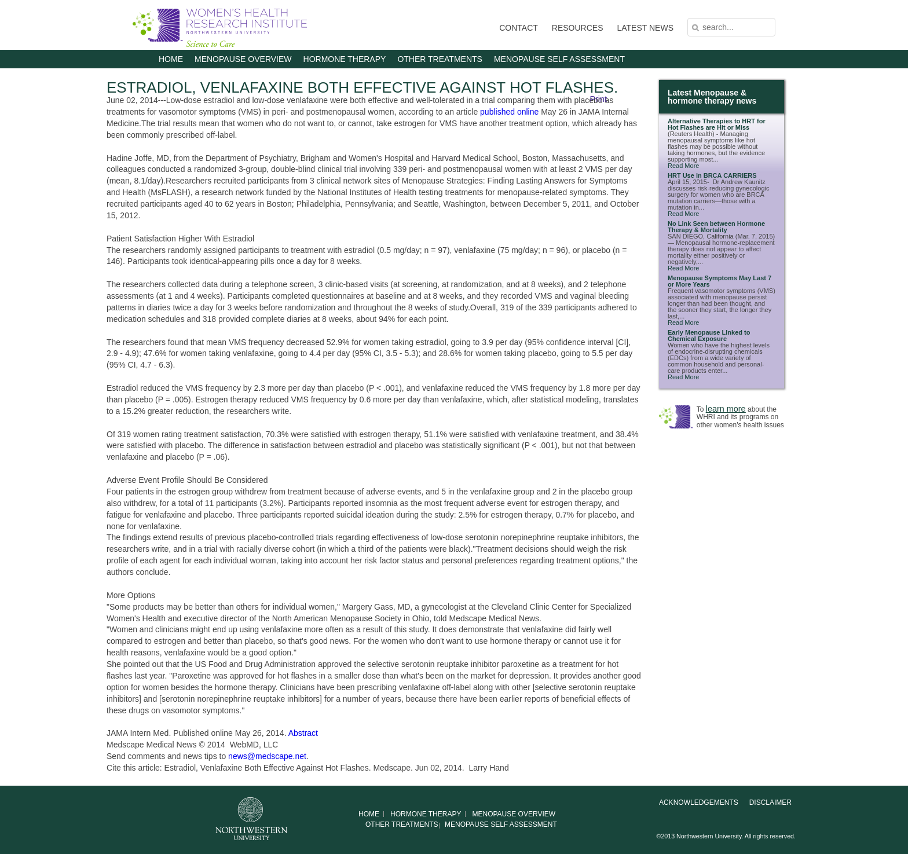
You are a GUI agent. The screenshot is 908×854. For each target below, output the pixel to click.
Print (598, 99)
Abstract (303, 733)
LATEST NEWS (645, 28)
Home (171, 59)
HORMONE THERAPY (344, 59)
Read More (683, 166)
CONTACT (518, 28)
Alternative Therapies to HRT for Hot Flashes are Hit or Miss (717, 124)
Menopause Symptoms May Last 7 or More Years (719, 281)
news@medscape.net (267, 756)
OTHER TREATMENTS (439, 59)
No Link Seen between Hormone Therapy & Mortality (716, 226)
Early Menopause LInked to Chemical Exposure (709, 335)
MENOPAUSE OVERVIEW (243, 59)
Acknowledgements (698, 802)
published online (509, 111)
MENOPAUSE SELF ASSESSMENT (559, 59)
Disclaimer (770, 802)
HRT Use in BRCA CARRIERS (712, 175)
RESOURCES (577, 28)
